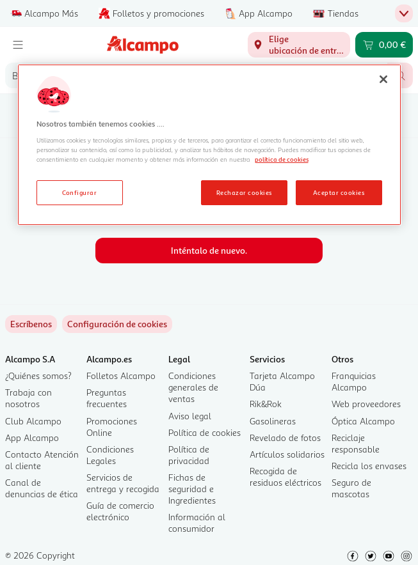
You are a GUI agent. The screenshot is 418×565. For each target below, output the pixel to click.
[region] (209, 145)
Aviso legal (189, 415)
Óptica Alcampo (363, 420)
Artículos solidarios (287, 454)
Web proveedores (366, 403)
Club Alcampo (33, 420)
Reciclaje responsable (356, 443)
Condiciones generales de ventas (193, 387)
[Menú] (18, 45)
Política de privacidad (188, 455)
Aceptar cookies (338, 192)
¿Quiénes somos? (38, 375)
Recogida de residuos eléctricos (285, 476)
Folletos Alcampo (121, 375)
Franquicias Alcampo (354, 381)
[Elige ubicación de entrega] (299, 45)
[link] (117, 324)
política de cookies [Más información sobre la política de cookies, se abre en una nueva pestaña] (282, 159)
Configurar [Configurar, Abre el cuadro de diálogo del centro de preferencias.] (79, 192)
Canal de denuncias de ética (41, 488)
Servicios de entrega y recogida (122, 483)
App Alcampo (32, 437)
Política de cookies (204, 432)
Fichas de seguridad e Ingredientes (192, 489)
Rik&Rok (266, 403)
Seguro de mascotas (351, 488)
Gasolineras (273, 420)
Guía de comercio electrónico (120, 511)
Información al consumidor (196, 522)
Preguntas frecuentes (106, 398)
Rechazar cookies (244, 192)
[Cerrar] (383, 79)
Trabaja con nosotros (28, 398)
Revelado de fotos (285, 437)
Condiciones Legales (110, 455)
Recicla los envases (369, 465)
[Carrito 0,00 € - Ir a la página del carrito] (384, 45)
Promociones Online (111, 426)
